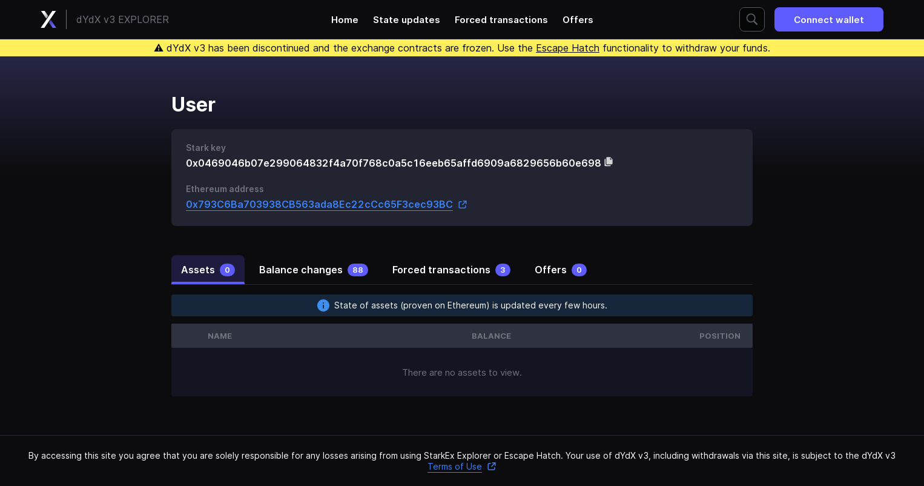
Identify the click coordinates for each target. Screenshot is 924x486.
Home (344, 19)
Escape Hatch (567, 48)
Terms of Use (462, 466)
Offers (578, 19)
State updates (406, 19)
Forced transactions (501, 19)
